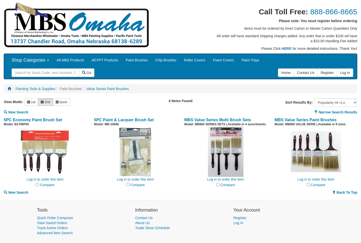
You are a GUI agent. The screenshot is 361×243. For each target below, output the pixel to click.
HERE (287, 49)
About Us (142, 223)
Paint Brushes (137, 60)
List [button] (31, 102)
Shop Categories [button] (30, 60)
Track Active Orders (52, 228)
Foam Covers (223, 60)
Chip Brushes (165, 60)
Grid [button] (45, 102)
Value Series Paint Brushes (107, 89)
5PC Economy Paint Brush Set (33, 120)
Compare (47, 185)
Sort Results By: (299, 102)
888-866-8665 (333, 12)
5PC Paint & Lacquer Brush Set (124, 120)
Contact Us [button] (305, 73)
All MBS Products (70, 60)
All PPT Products (105, 60)
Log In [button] (345, 73)
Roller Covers (194, 60)
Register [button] (327, 73)
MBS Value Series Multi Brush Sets (217, 120)
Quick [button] (61, 102)
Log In (238, 223)
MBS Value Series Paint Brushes (306, 120)
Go (86, 73)
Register (239, 218)
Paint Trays (250, 60)
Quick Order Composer (55, 218)
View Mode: (13, 102)
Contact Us (144, 218)
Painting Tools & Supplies (35, 89)
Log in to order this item (45, 179)
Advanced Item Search (55, 233)
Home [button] (286, 73)
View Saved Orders (52, 223)
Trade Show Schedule (152, 228)
